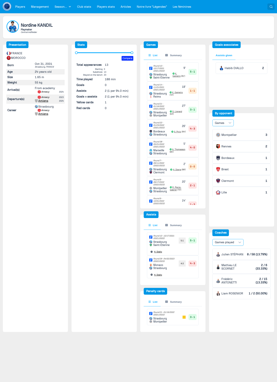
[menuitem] (20, 6)
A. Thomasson (178, 149)
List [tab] (153, 55)
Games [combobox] (219, 123)
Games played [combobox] (224, 242)
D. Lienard (177, 111)
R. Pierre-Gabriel (175, 188)
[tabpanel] (173, 185)
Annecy (45, 91)
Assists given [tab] (224, 55)
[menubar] (103, 6)
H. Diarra (177, 169)
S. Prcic (177, 131)
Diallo (158, 252)
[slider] (76, 52)
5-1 (182, 240)
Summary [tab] (173, 55)
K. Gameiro (177, 74)
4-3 (182, 263)
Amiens (43, 101)
